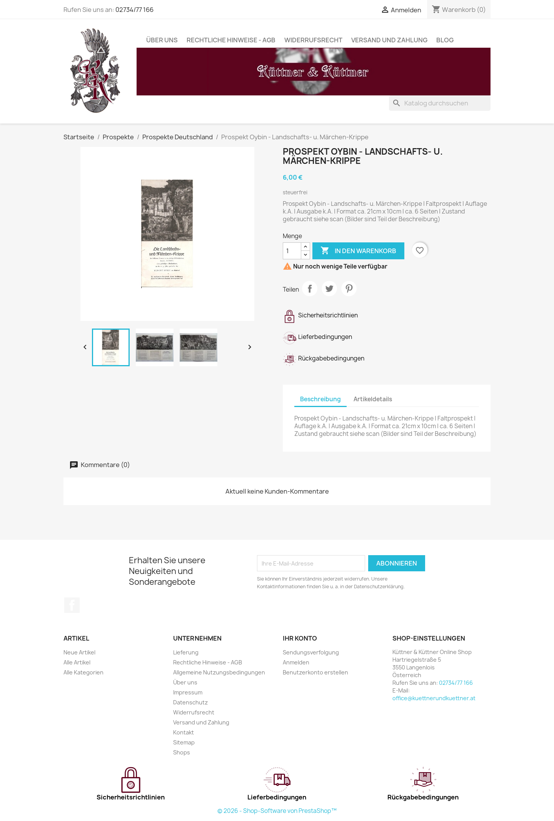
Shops (181, 752)
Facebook (72, 605)
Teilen (309, 288)
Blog (445, 40)
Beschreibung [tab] (320, 399)
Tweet (329, 288)
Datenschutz (190, 702)
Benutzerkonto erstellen (315, 672)
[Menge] (292, 250)
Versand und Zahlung (389, 40)
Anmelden (296, 662)
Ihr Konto (300, 638)
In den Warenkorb (358, 251)
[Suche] (440, 103)
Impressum (187, 692)
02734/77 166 (134, 9)
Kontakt (183, 732)
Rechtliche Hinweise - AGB (231, 40)
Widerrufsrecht (313, 40)
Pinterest (349, 288)
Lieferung (186, 652)
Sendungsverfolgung (311, 652)
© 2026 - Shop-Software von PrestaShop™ (277, 811)
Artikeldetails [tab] (373, 399)
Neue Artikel (79, 652)
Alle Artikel (76, 662)
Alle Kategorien (83, 672)
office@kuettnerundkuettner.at (434, 698)
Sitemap (184, 742)
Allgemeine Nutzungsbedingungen (219, 672)
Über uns (162, 40)
